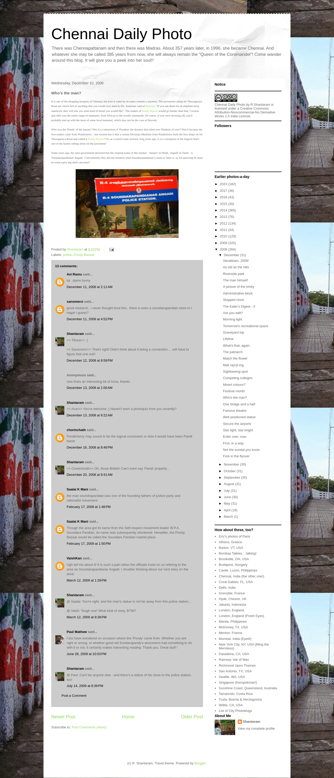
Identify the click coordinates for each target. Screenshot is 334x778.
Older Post (192, 716)
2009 (224, 243)
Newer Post (63, 716)
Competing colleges (237, 378)
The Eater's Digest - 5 (239, 306)
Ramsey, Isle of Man (234, 659)
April (228, 510)
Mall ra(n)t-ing (233, 365)
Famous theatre (234, 411)
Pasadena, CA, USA (234, 654)
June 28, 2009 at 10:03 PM (86, 654)
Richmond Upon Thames (237, 665)
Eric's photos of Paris (234, 536)
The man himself (235, 280)
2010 (224, 236)
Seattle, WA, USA (232, 677)
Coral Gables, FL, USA (236, 582)
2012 (224, 223)
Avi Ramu (74, 274)
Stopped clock (233, 300)
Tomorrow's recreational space (245, 326)
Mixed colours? (234, 385)
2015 (224, 204)
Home (128, 716)
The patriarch (233, 352)
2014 (224, 210)
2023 (224, 184)
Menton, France (230, 633)
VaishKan (74, 558)
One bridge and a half (239, 404)
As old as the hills (236, 267)
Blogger (200, 763)
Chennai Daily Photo (121, 33)
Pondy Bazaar (150, 110)
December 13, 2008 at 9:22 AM (89, 415)
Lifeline (228, 339)
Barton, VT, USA (231, 548)
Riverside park (233, 274)
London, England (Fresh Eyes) (241, 616)
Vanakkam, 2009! (236, 261)
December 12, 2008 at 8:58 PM (90, 360)
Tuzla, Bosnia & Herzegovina (240, 699)
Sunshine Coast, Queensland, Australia (248, 688)
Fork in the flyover (236, 456)
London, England (231, 610)
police (67, 255)
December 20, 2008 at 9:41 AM (89, 475)
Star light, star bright (238, 430)
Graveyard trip (233, 332)
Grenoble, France (232, 593)
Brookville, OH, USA (234, 559)
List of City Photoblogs (235, 711)
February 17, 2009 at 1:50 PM (89, 544)
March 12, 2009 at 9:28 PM (87, 617)
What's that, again (236, 345)
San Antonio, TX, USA (235, 671)
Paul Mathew (77, 632)
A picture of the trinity (238, 287)
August (229, 484)
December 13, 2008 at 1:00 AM (89, 388)
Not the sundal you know (241, 450)
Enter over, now (234, 437)
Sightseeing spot (235, 371)
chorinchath (76, 430)
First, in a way (233, 443)
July (227, 491)
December (232, 255)
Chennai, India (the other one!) (241, 576)
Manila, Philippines (233, 621)
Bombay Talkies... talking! (237, 553)
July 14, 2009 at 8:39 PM (85, 686)
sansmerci (75, 301)
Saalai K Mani (77, 489)
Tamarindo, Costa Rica (236, 694)
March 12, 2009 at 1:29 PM (87, 580)
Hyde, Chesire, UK (233, 599)
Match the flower (235, 358)
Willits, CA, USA (231, 705)
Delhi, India (227, 587)
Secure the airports (237, 424)
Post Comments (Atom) (89, 727)
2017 (224, 191)
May (227, 503)
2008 (224, 249)
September (232, 477)
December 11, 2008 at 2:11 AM (89, 287)
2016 (224, 197)
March (229, 516)
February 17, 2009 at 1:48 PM (89, 507)
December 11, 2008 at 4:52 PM (90, 319)
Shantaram (75, 334)
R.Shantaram (260, 104)
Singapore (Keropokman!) (238, 682)
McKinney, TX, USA (233, 627)
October (230, 471)
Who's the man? (235, 397)
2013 (224, 217)
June (228, 497)
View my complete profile (256, 728)
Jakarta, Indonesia (232, 604)
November (232, 464)
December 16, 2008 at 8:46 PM (90, 447)
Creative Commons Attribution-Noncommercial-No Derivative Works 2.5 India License (245, 112)
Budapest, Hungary (233, 565)
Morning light (232, 319)
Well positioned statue (239, 417)
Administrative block (238, 293)
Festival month (234, 391)
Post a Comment (73, 695)
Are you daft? (233, 313)
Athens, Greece (230, 542)
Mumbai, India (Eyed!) (235, 639)
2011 (224, 230)
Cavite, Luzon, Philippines (238, 570)
